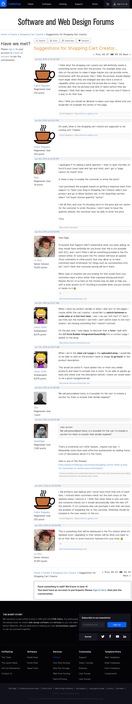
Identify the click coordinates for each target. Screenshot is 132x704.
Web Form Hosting (61, 673)
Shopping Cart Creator (31, 34)
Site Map (120, 688)
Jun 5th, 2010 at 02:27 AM (47, 303)
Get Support (81, 688)
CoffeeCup (7, 651)
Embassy (83, 668)
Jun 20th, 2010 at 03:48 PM (48, 525)
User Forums (85, 673)
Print (53, 41)
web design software (39, 622)
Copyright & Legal (96, 688)
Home (4, 34)
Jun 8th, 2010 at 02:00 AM (47, 420)
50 (120, 54)
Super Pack (32, 668)
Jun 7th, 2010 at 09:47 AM (47, 347)
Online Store (47, 688)
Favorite (84, 41)
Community (85, 651)
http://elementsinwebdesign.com (73, 299)
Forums (13, 34)
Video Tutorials (86, 663)
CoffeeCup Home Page (29, 688)
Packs (30, 4)
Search (40, 41)
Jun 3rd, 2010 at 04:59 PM (47, 232)
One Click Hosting (61, 663)
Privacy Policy (75, 699)
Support (79, 4)
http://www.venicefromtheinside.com (74, 343)
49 (116, 54)
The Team (6, 657)
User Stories (85, 679)
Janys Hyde (40, 327)
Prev (98, 54)
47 (107, 54)
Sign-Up (117, 624)
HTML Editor (57, 619)
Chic (36, 407)
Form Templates (112, 668)
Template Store (113, 651)
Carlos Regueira (42, 85)
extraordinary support (66, 626)
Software (46, 4)
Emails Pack (32, 657)
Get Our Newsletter (10, 668)
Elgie (36, 177)
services (57, 622)
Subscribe (68, 41)
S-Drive (56, 657)
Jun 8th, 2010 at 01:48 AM (47, 388)
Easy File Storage (61, 668)
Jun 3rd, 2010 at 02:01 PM (47, 120)
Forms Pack (32, 663)
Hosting (63, 4)
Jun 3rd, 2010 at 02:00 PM (47, 59)
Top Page (12, 688)
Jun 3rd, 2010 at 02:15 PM (47, 159)
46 (103, 54)
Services (57, 651)
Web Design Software (64, 688)
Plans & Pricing (60, 679)
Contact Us (6, 673)
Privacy (110, 688)
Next (125, 54)
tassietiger (39, 441)
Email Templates (112, 663)
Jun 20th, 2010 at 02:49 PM (48, 486)
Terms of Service (91, 699)
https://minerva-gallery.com (86, 114)
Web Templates (112, 657)
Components (111, 673)
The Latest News (9, 663)
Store (95, 4)
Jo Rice (38, 260)
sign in (12, 49)
